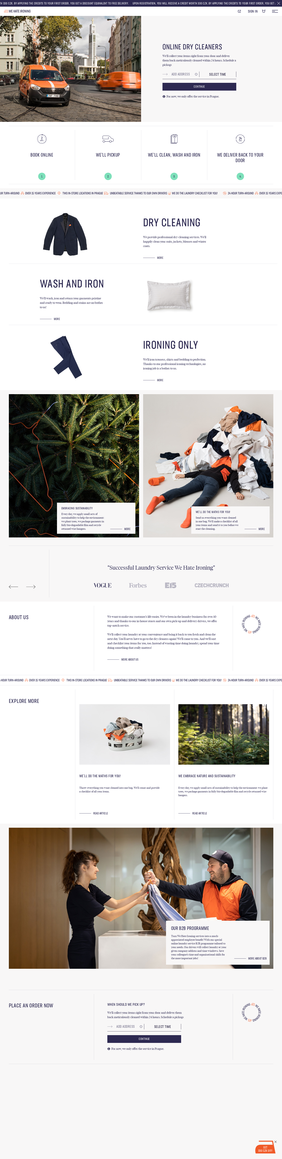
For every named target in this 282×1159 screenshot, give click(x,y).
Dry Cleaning (172, 223)
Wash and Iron (72, 284)
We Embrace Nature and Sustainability (207, 776)
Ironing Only (170, 345)
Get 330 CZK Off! (265, 1149)
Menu (275, 11)
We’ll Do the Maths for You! (100, 776)
